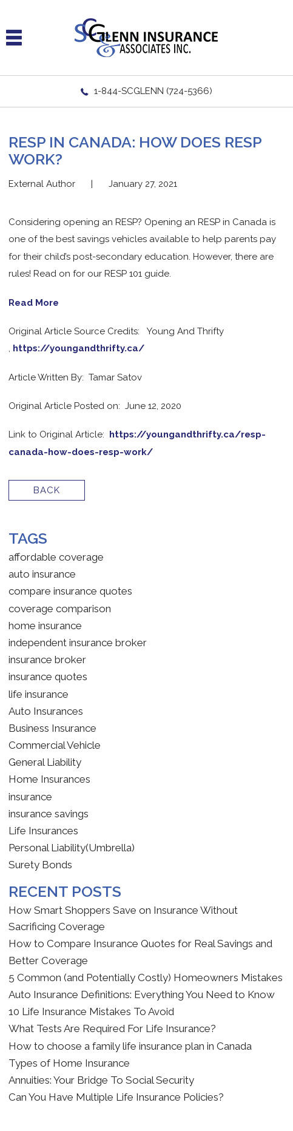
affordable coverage (56, 557)
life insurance (38, 694)
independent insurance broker (77, 642)
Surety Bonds (40, 865)
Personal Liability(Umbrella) (71, 848)
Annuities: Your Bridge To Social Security (101, 1080)
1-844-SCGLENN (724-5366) (153, 91)
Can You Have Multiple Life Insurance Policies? (116, 1097)
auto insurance (42, 574)
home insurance (45, 626)
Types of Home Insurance (69, 1063)
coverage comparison (59, 609)
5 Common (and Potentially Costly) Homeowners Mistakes (145, 977)
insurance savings (48, 814)
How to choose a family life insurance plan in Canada (130, 1046)
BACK (46, 490)
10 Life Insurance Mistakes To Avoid (91, 1011)
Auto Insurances (45, 711)
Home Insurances (49, 779)
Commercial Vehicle (54, 745)
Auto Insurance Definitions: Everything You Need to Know (141, 994)
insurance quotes (47, 676)
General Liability (44, 762)
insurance (30, 797)
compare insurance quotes (70, 591)
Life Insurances (43, 831)
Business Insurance (52, 728)
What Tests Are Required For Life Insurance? (112, 1028)
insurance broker (47, 659)
